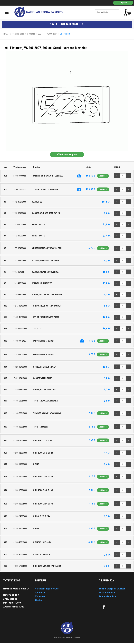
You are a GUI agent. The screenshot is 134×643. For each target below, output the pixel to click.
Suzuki (32, 34)
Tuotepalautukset (107, 596)
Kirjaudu (123, 2)
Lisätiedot (103, 176)
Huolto (38, 600)
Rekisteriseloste (107, 592)
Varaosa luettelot (19, 34)
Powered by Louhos (73, 638)
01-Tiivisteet (65, 34)
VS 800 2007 (52, 34)
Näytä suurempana (67, 154)
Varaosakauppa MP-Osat (47, 588)
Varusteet (40, 596)
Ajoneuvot (40, 592)
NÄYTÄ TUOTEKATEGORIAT (67, 24)
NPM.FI (6, 34)
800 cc (40, 34)
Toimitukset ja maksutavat (112, 588)
